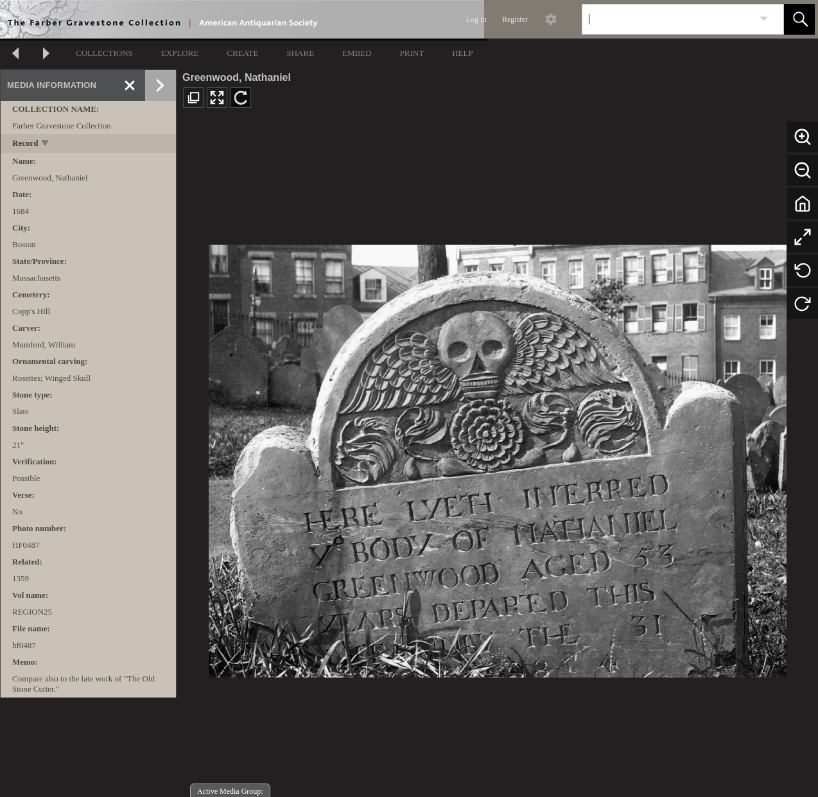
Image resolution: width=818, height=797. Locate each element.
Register (515, 19)
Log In (476, 19)
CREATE (242, 53)
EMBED (357, 53)
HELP (462, 53)
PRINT (412, 53)
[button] (799, 19)
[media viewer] (497, 457)
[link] (764, 19)
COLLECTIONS (104, 53)
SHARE (300, 53)
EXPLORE (180, 53)
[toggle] (46, 144)
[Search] (668, 19)
